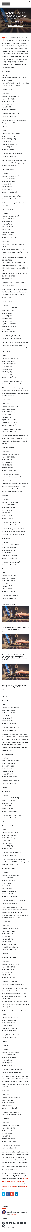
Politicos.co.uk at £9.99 (9, 1186)
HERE (17, 1169)
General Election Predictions (15, 25)
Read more (13, 1214)
